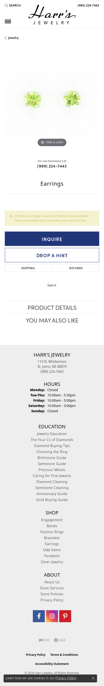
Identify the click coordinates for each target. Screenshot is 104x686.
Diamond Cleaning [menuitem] (52, 481)
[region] (52, 101)
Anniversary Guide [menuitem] (51, 493)
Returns (76, 268)
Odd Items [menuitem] (52, 550)
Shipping (28, 268)
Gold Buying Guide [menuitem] (52, 499)
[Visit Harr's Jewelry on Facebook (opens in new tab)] (39, 616)
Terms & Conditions (64, 655)
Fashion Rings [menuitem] (52, 532)
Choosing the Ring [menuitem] (52, 451)
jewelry (13, 38)
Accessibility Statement (52, 664)
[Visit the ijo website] (44, 640)
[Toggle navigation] (8, 21)
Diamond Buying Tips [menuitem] (52, 445)
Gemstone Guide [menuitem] (52, 463)
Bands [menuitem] (52, 526)
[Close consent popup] (93, 678)
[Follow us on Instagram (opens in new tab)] (52, 616)
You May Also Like (52, 320)
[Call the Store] (52, 371)
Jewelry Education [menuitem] (52, 433)
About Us (52, 582)
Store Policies (52, 594)
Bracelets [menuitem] (52, 538)
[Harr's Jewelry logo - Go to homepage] (52, 14)
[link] (88, 5)
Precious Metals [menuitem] (52, 469)
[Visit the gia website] (59, 640)
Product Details (52, 307)
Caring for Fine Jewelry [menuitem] (52, 475)
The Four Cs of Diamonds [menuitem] (52, 439)
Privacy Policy (51, 600)
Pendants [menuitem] (52, 556)
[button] (13, 5)
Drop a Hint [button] (52, 255)
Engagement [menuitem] (52, 520)
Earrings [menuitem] (52, 544)
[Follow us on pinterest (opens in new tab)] (65, 616)
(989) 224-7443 (52, 166)
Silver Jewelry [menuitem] (52, 562)
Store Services (52, 588)
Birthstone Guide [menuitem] (52, 457)
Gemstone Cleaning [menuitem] (52, 487)
